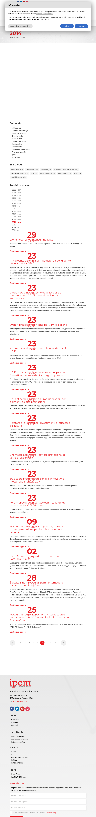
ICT (12, 754)
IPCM (13, 752)
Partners (14, 722)
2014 (23, 37)
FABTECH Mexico (18, 777)
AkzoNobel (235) (46, 169)
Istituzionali (16, 128)
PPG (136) (34, 173)
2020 (16, 206)
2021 (16, 203)
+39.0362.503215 (20, 702)
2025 (16, 193)
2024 (16, 195)
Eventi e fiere (17, 139)
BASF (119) (77, 173)
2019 (16, 209)
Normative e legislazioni (21, 149)
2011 (15, 230)
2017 (16, 214)
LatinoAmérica (17, 763)
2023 (16, 198)
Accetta (81, 26)
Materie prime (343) (17, 169)
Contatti (14, 725)
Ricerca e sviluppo (19, 133)
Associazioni (17, 147)
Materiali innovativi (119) (18, 177)
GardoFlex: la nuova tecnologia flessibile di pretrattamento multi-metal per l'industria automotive (36, 295)
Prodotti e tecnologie (20, 131)
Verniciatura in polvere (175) (19, 173)
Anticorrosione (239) (32, 169)
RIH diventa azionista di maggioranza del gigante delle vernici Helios (40, 262)
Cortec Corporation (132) (47, 173)
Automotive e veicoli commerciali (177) (66, 169)
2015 (16, 219)
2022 (16, 201)
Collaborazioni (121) (64, 173)
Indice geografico (18, 742)
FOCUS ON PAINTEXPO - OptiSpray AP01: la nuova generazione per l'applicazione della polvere (36, 529)
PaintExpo (15, 774)
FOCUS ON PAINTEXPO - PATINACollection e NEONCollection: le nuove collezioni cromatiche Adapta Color (39, 617)
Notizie (18, 37)
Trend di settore (18, 136)
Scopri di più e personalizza (20, 26)
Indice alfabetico (17, 736)
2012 (15, 227)
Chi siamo (15, 720)
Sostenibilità (17, 144)
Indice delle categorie (19, 739)
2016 (16, 217)
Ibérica (14, 760)
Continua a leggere (18, 251)
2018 (16, 211)
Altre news (16, 157)
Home (11, 37)
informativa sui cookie (44, 14)
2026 (16, 190)
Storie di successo (19, 141)
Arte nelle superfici (19, 152)
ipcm (14, 155)
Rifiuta (67, 26)
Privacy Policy (51, 813)
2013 (15, 225)
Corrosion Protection (19, 757)
